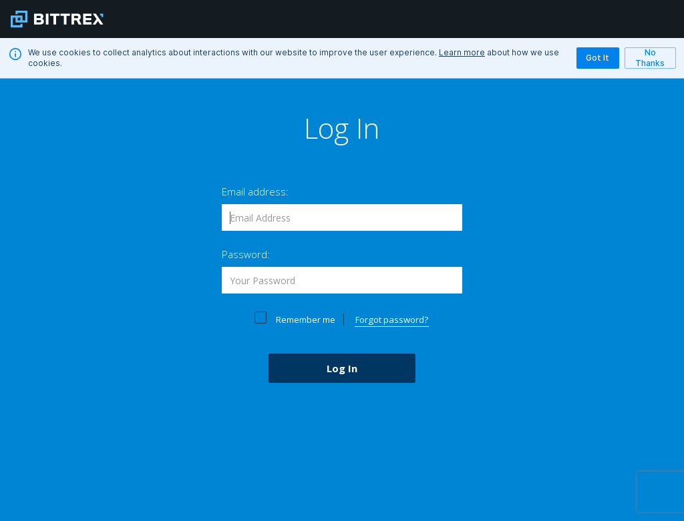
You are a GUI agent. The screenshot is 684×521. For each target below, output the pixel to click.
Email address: (255, 191)
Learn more (462, 52)
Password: (246, 254)
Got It (597, 58)
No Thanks (650, 57)
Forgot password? (391, 320)
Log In (342, 368)
